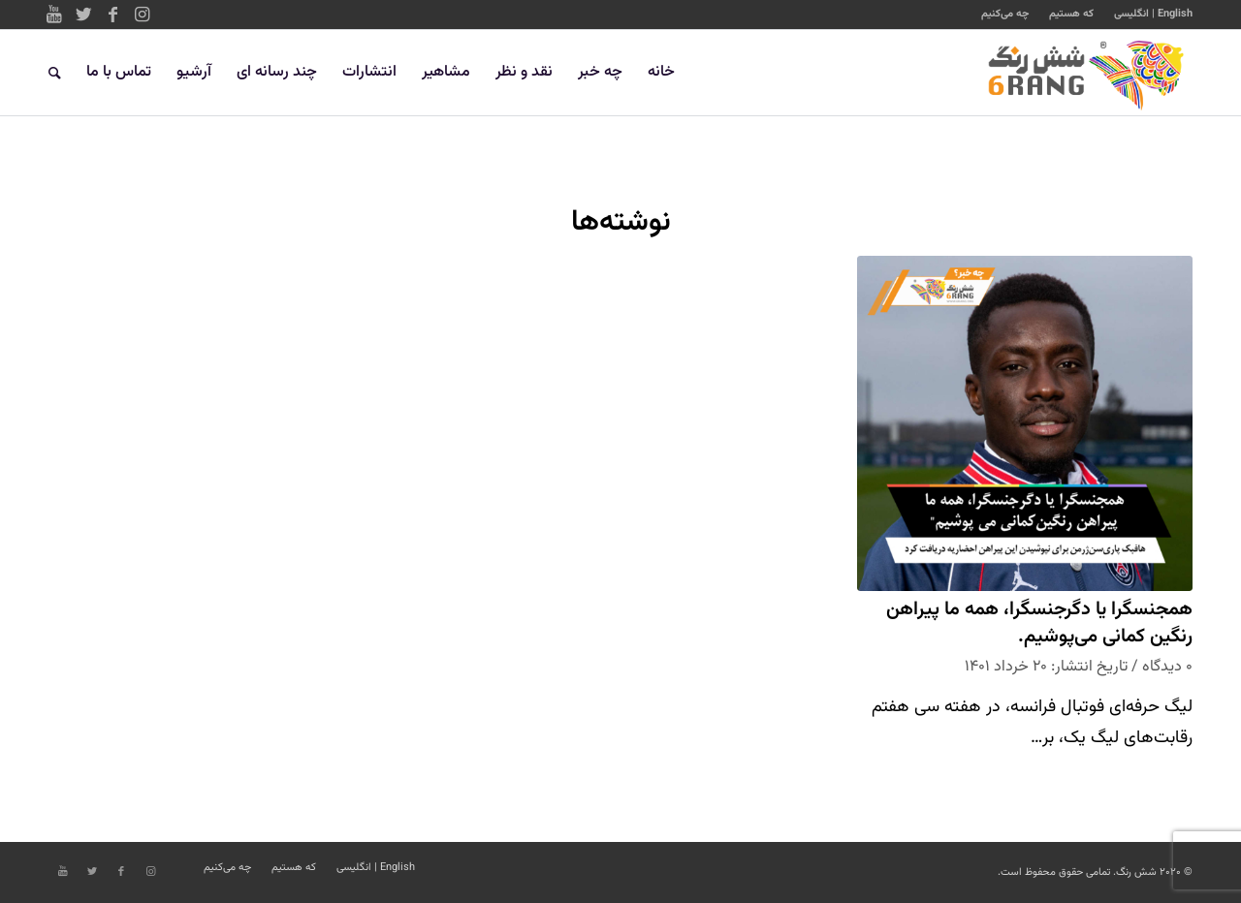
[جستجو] (55, 72)
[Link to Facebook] (112, 14)
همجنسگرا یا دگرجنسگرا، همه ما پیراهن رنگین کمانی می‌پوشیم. (1039, 623)
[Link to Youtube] (54, 14)
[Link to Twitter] (83, 14)
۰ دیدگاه (1167, 666)
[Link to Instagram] (141, 14)
